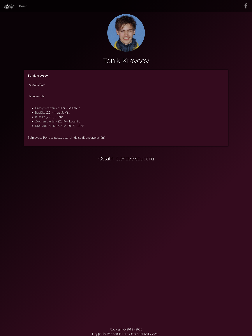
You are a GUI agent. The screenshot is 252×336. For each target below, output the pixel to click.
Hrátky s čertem (45, 108)
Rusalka (40, 117)
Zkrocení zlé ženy (46, 121)
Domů (23, 6)
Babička (40, 112)
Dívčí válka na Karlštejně (50, 126)
